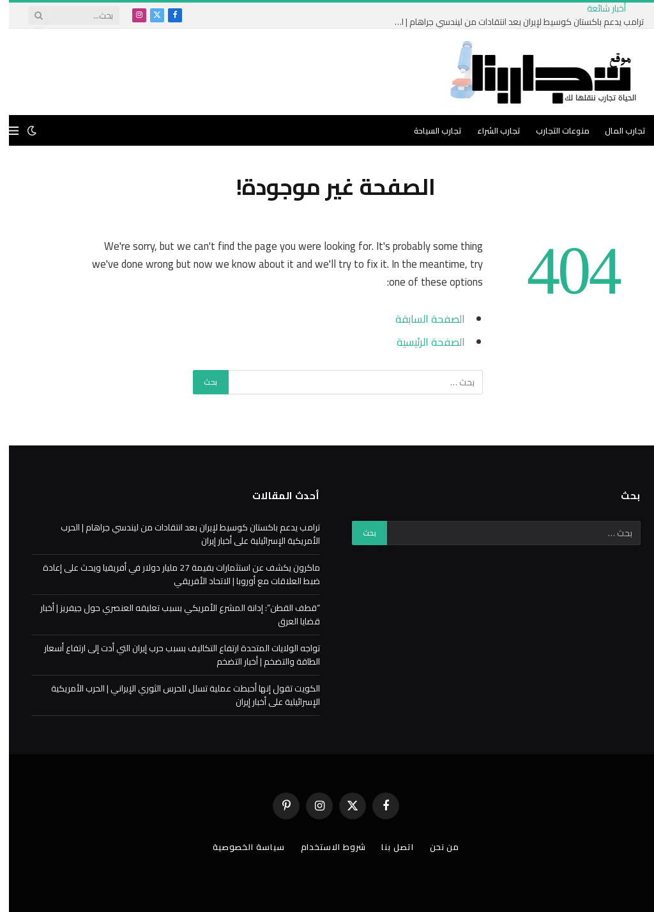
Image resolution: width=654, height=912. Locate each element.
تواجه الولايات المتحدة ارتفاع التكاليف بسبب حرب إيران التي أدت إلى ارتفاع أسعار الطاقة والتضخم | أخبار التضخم (173, 655)
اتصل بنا (388, 846)
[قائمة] (5, 130)
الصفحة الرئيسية (422, 342)
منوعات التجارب (554, 130)
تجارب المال (616, 130)
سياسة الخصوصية (240, 846)
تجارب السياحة (429, 130)
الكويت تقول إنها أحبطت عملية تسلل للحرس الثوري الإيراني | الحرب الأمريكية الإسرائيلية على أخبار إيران (176, 695)
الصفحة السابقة (421, 318)
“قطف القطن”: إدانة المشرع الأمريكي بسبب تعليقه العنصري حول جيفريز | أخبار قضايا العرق (171, 614)
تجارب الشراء (490, 130)
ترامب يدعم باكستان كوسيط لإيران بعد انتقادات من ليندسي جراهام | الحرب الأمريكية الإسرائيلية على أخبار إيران (507, 21)
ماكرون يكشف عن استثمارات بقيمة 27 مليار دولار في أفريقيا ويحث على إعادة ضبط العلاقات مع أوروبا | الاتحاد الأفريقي (172, 574)
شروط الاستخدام (324, 846)
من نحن (435, 846)
